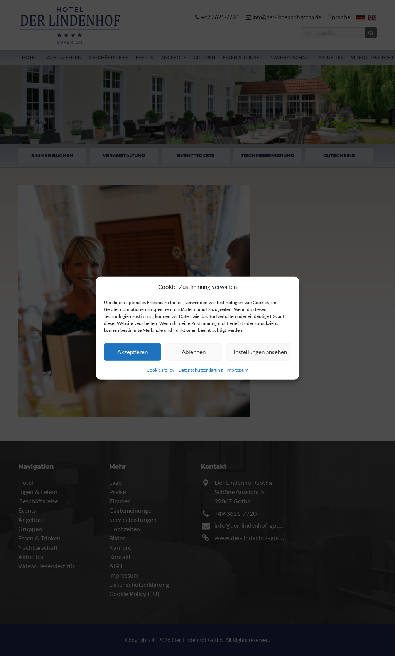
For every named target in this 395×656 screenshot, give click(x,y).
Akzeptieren (132, 351)
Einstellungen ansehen (258, 351)
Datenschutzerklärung (200, 369)
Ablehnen (194, 351)
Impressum (237, 369)
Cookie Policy (160, 369)
